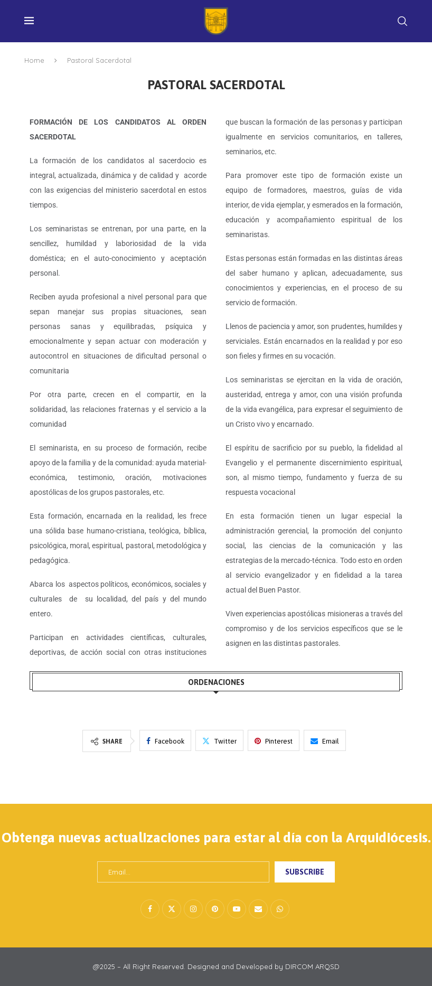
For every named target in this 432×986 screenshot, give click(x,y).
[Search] (402, 21)
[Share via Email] (325, 740)
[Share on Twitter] (219, 740)
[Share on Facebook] (165, 740)
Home (34, 60)
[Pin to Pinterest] (273, 740)
